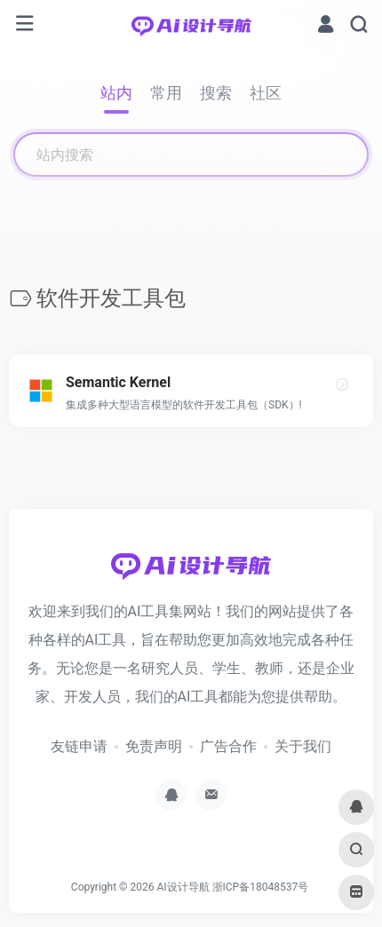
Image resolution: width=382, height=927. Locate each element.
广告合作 (228, 746)
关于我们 (303, 746)
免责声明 (153, 746)
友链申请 (79, 746)
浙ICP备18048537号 (260, 887)
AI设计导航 (182, 887)
